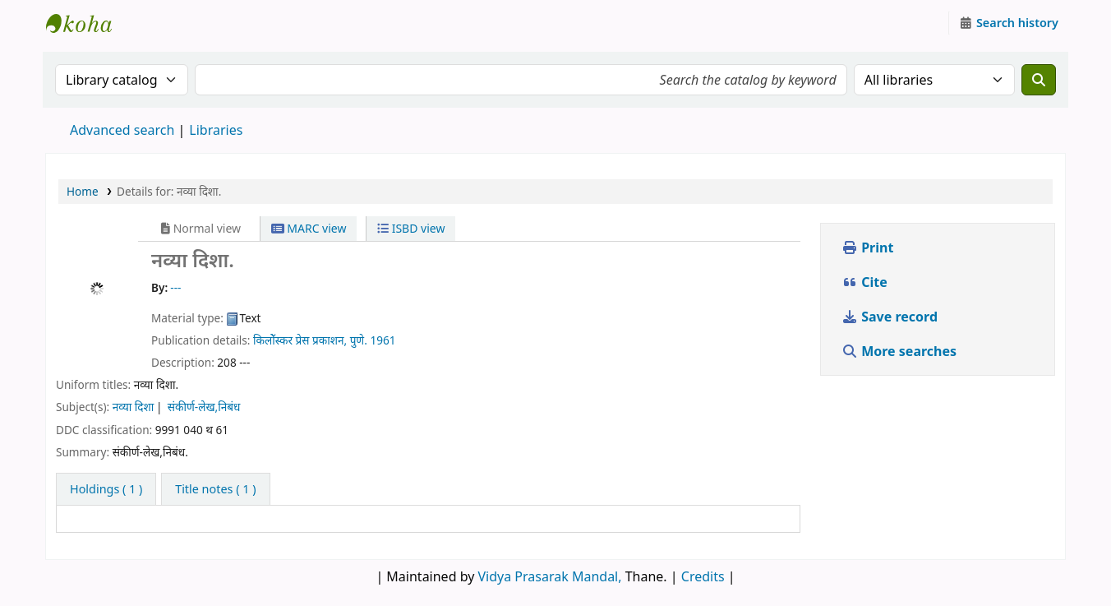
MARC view (309, 228)
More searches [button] (900, 351)
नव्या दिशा (133, 406)
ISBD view (411, 228)
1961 (382, 340)
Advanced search (122, 130)
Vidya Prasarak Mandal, (550, 576)
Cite (864, 282)
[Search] (1038, 79)
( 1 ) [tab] (106, 489)
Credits (703, 576)
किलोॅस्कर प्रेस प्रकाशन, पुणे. (310, 340)
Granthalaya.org (87, 23)
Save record (891, 317)
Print (867, 247)
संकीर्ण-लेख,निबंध (204, 406)
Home (83, 191)
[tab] (215, 489)
